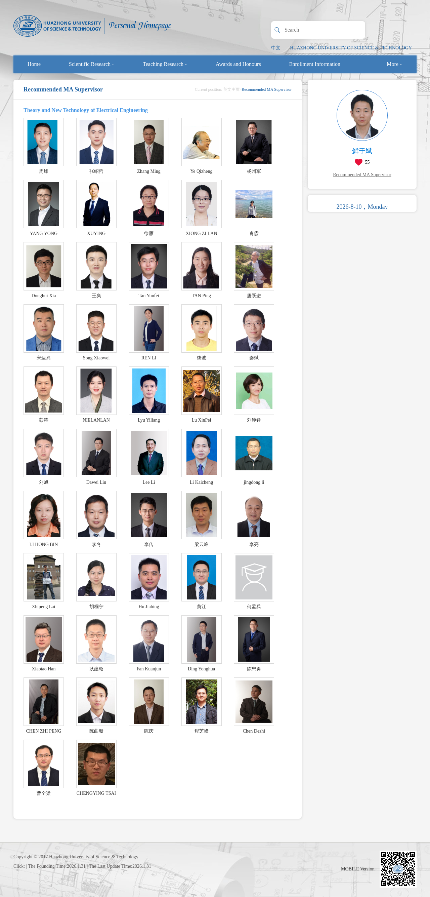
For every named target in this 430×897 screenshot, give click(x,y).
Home (34, 64)
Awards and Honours (238, 64)
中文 (276, 47)
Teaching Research (165, 64)
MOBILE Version (358, 868)
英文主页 (231, 89)
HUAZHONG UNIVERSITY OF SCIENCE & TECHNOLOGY (351, 47)
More (394, 64)
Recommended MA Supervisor (362, 174)
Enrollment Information (314, 64)
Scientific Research (92, 64)
